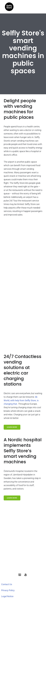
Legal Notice (7, 596)
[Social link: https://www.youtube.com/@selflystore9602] (26, 574)
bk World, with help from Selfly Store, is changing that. (21, 400)
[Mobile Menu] (39, 7)
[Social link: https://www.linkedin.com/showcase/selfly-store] (20, 574)
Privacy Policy (8, 590)
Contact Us (6, 584)
